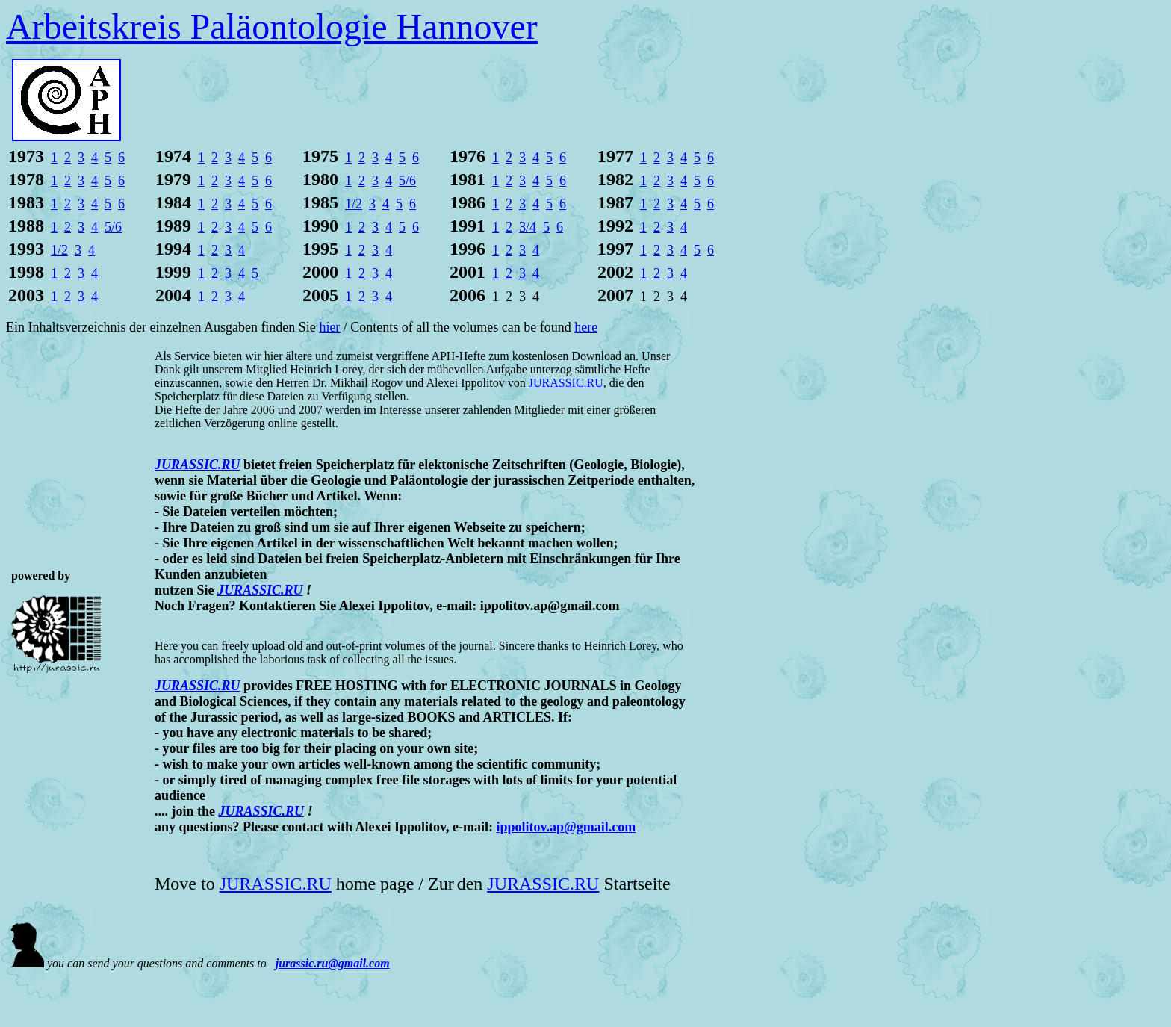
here (585, 327)
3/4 (527, 227)
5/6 (407, 180)
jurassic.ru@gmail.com (333, 963)
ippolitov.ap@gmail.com (566, 826)
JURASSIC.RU (260, 590)
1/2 (353, 203)
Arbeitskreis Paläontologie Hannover (272, 26)
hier (329, 327)
